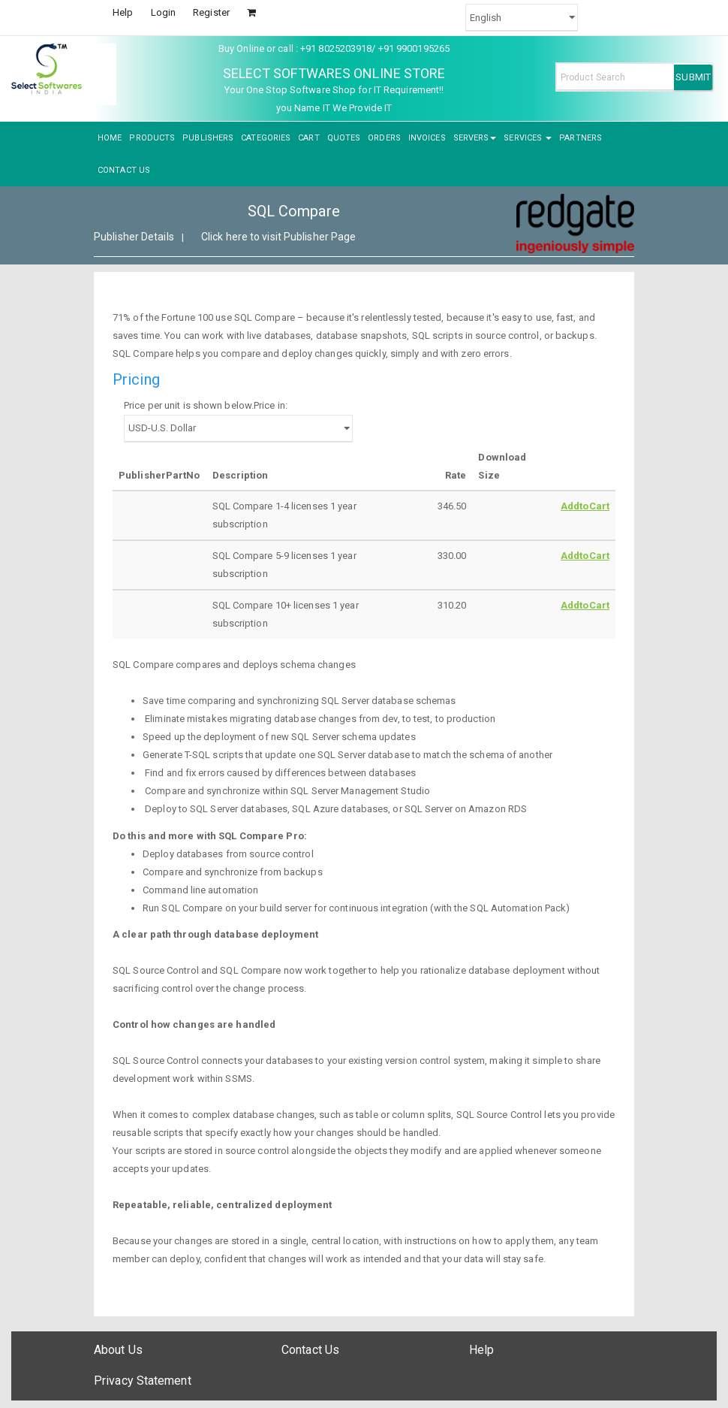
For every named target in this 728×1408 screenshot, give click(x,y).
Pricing (136, 379)
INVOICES (427, 138)
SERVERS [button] (475, 138)
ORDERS (384, 138)
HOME (110, 138)
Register (211, 12)
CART (308, 138)
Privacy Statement (142, 1380)
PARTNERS (580, 138)
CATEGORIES (265, 138)
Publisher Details (134, 237)
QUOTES (344, 138)
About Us (118, 1350)
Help (123, 12)
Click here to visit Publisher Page (278, 237)
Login (163, 12)
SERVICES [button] (528, 138)
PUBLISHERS (207, 138)
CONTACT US (124, 170)
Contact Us (310, 1350)
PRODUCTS (152, 138)
